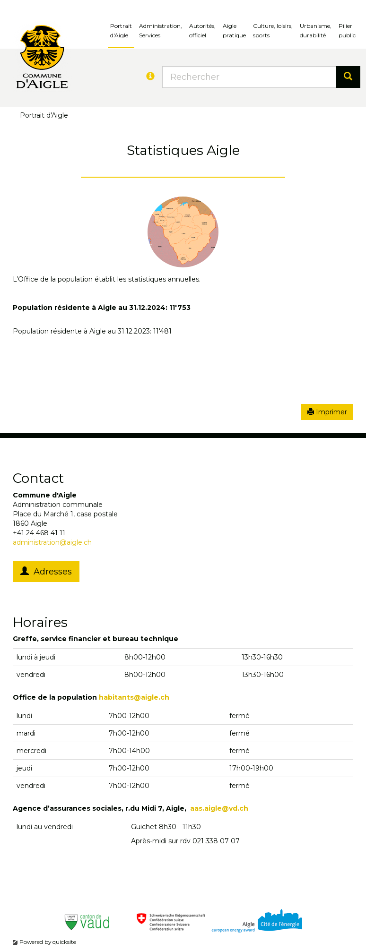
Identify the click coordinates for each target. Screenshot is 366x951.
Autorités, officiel (202, 30)
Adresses (46, 571)
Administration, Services (160, 30)
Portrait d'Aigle (121, 30)
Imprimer (327, 412)
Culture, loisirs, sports (273, 30)
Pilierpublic (347, 30)
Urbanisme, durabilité (315, 30)
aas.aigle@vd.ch (219, 808)
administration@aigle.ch (52, 542)
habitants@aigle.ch (134, 697)
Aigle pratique (234, 30)
